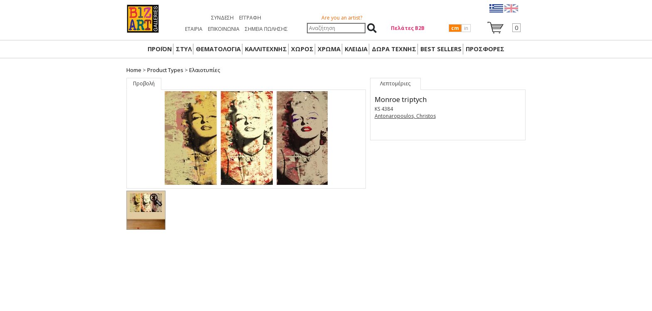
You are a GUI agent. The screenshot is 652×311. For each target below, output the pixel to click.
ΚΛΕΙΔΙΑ (356, 49)
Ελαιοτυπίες (204, 70)
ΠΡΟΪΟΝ (160, 49)
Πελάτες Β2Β (408, 28)
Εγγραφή (250, 17)
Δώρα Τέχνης (394, 49)
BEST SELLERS (441, 49)
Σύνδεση (222, 17)
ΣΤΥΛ (184, 49)
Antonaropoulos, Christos (405, 115)
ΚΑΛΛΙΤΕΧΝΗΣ (266, 49)
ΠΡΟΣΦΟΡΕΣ (485, 49)
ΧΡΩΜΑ (329, 49)
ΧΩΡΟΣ (302, 49)
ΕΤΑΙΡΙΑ (194, 28)
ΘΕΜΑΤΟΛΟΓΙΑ (218, 49)
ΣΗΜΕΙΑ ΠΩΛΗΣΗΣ (266, 28)
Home (133, 70)
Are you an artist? (341, 17)
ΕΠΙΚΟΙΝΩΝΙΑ (224, 28)
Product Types (165, 70)
